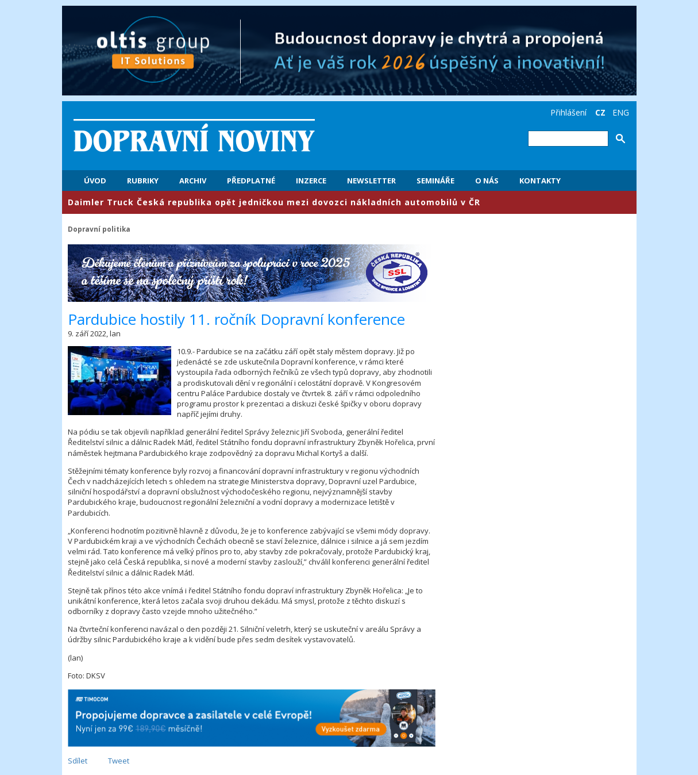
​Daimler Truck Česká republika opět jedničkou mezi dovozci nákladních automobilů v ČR (274, 202)
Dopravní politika (99, 228)
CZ (600, 112)
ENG (620, 112)
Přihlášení (568, 112)
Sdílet (77, 760)
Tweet (118, 760)
